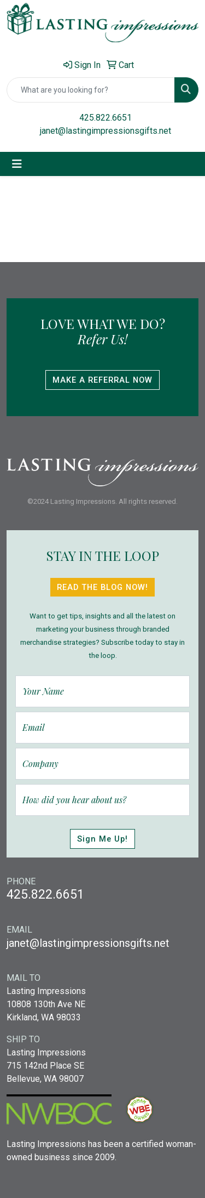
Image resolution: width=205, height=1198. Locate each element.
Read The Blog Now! (102, 587)
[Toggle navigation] (16, 164)
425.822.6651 (105, 117)
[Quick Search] (91, 90)
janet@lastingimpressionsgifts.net (105, 131)
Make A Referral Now (102, 380)
